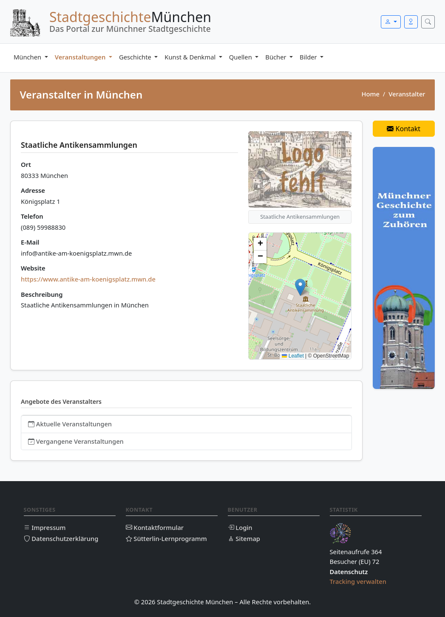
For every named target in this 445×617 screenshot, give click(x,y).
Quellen (241, 57)
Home (370, 94)
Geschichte (136, 57)
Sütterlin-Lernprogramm (166, 538)
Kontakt (403, 128)
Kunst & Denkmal (190, 57)
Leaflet (292, 356)
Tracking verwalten (358, 581)
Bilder (309, 57)
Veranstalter (406, 94)
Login (240, 527)
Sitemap (244, 538)
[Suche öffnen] (428, 21)
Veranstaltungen (81, 57)
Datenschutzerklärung (61, 538)
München (28, 57)
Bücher (276, 57)
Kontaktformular (155, 527)
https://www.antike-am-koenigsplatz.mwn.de (88, 279)
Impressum (45, 527)
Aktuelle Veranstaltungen (70, 424)
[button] (300, 287)
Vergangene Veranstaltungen (76, 441)
